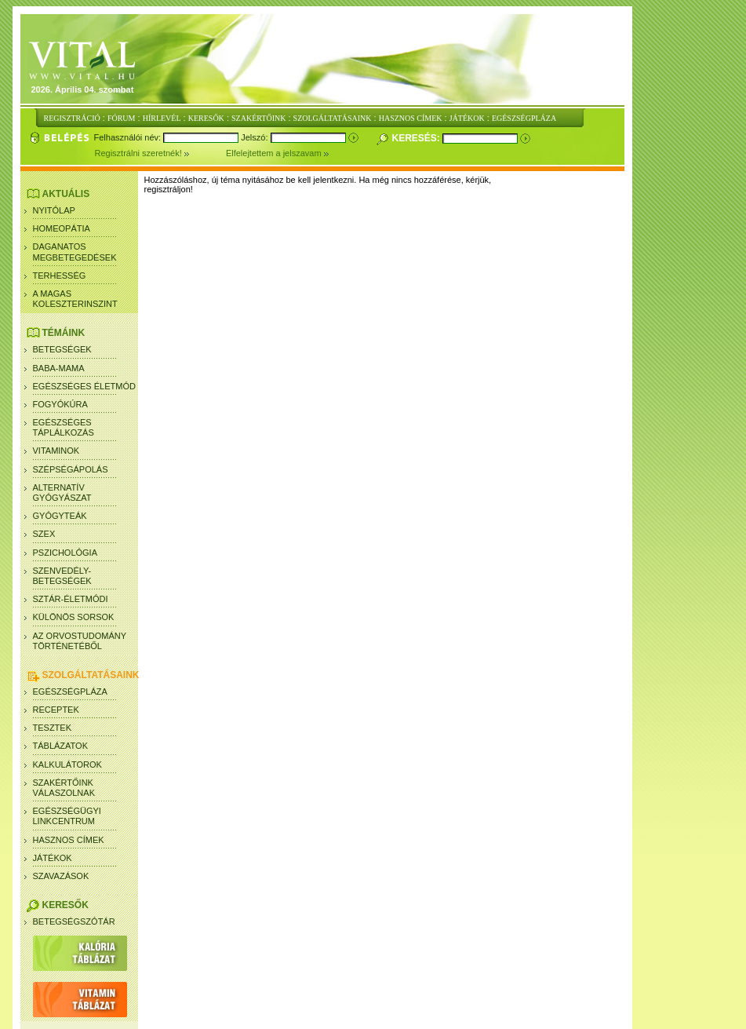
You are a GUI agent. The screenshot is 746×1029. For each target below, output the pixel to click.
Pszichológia (65, 552)
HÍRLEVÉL (162, 118)
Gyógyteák (60, 515)
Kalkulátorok (67, 764)
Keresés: (417, 138)
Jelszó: (255, 137)
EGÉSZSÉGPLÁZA (524, 118)
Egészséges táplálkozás (63, 427)
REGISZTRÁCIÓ (72, 118)
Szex (44, 533)
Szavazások (61, 876)
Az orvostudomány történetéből (79, 641)
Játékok (52, 858)
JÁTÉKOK (467, 118)
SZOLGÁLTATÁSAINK (332, 118)
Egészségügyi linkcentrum (67, 816)
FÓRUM (121, 118)
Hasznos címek (68, 840)
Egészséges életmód (84, 386)
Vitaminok (56, 450)
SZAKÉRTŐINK (258, 118)
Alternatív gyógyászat (62, 492)
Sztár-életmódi (70, 599)
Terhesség (59, 275)
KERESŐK (206, 118)
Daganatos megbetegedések (75, 251)
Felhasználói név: (129, 137)
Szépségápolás (70, 469)
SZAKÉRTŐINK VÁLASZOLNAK (64, 787)
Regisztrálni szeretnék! (160, 153)
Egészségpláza (70, 691)
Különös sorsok (74, 617)
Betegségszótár (74, 921)
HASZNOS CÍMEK (410, 118)
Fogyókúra (60, 404)
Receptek (56, 709)
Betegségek (62, 349)
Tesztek (52, 727)
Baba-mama (59, 368)
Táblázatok (61, 745)
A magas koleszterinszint (75, 298)
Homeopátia (61, 228)
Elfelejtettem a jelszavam (277, 153)
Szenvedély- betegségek (62, 576)
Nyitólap (54, 210)
